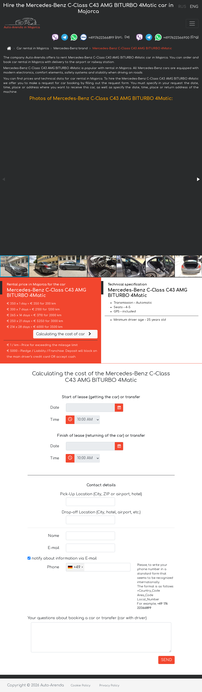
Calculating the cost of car (64, 334)
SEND (166, 660)
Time (54, 420)
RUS (182, 7)
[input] (90, 407)
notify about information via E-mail (62, 558)
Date (54, 408)
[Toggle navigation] (192, 23)
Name (53, 536)
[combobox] (75, 567)
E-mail (53, 548)
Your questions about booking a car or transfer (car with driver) (87, 618)
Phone (53, 567)
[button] (198, 179)
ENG (194, 7)
